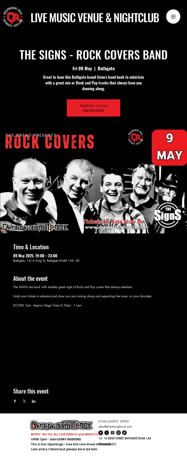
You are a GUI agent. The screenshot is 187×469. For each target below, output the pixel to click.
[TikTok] (124, 432)
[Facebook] (100, 432)
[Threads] (112, 432)
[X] (106, 432)
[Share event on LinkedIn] (33, 401)
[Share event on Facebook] (15, 401)
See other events (93, 110)
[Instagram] (118, 432)
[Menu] (173, 16)
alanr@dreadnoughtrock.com (115, 426)
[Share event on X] (24, 401)
